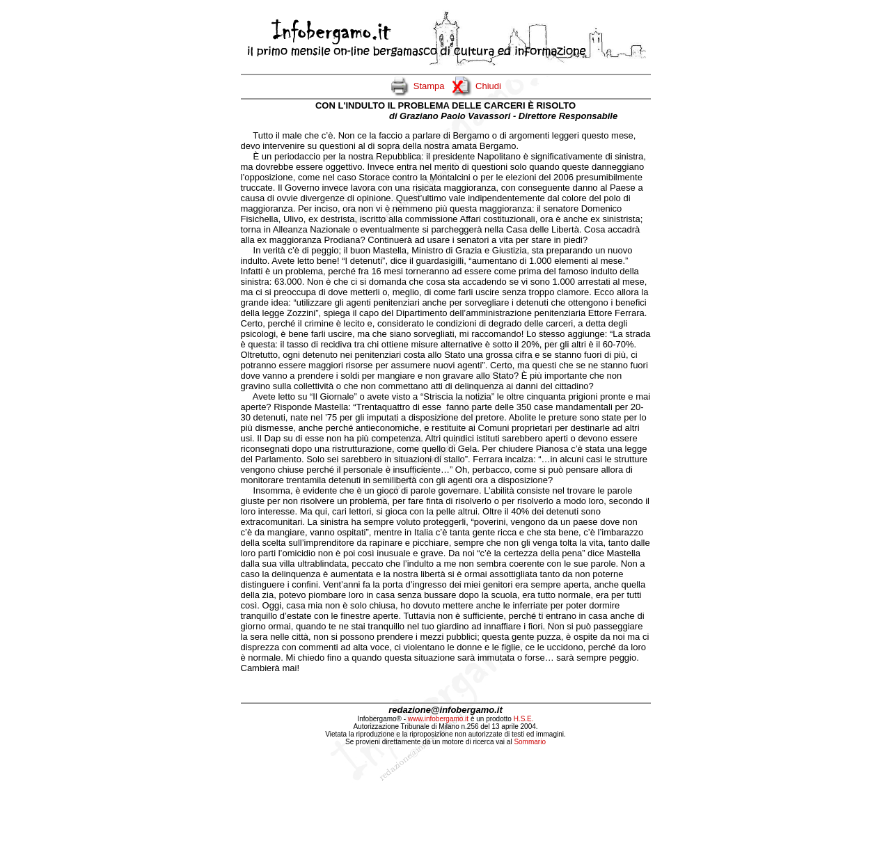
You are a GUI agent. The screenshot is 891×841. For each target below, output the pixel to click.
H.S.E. (524, 719)
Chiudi (488, 86)
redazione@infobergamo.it (445, 710)
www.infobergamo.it (438, 719)
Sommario (530, 742)
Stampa (429, 86)
